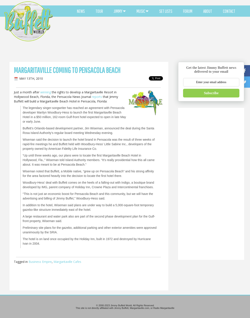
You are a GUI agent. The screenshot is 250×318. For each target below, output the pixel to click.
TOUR (99, 11)
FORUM (187, 11)
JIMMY (120, 11)
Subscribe (211, 93)
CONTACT (229, 11)
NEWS (81, 11)
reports (97, 97)
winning (45, 92)
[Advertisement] (151, 39)
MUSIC (142, 11)
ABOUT (207, 11)
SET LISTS (165, 11)
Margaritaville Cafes (67, 262)
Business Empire (40, 262)
